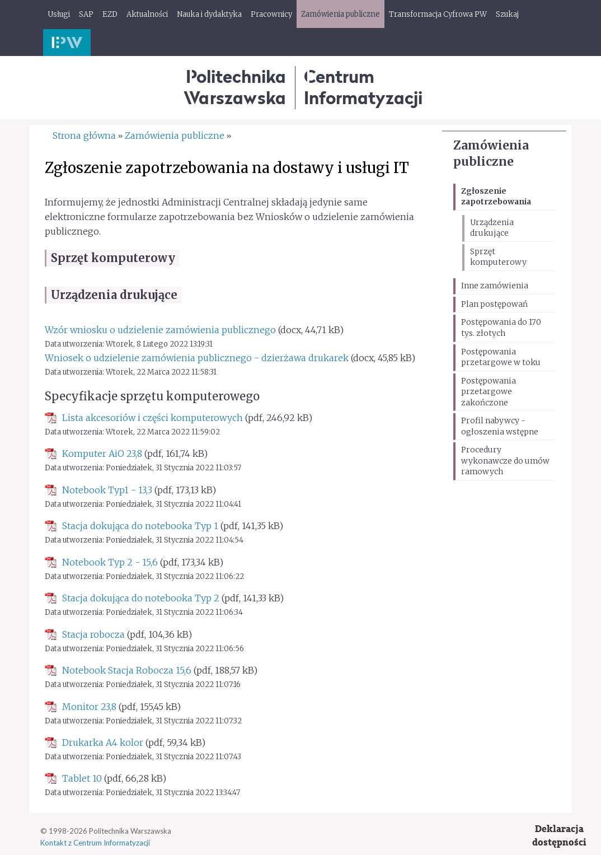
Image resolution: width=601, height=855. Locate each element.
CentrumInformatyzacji (363, 87)
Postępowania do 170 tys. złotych (501, 327)
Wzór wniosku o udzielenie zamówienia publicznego (160, 329)
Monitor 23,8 (89, 706)
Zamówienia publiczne (174, 135)
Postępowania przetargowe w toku (501, 357)
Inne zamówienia (494, 286)
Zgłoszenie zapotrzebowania (496, 196)
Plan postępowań (494, 304)
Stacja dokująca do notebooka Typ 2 (140, 598)
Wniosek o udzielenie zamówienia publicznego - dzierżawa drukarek (197, 357)
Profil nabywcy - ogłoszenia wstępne (499, 426)
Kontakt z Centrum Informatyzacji (95, 842)
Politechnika (235, 87)
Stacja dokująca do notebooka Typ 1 (140, 525)
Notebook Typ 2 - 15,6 (110, 562)
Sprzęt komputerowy (498, 257)
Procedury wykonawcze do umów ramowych (505, 460)
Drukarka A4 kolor (102, 742)
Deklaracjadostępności (559, 836)
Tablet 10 (82, 778)
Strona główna (84, 135)
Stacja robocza (93, 634)
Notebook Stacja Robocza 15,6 (126, 670)
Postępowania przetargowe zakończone (488, 392)
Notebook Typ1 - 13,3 (107, 490)
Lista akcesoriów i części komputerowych (152, 417)
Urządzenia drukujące (492, 228)
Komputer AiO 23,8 (102, 453)
